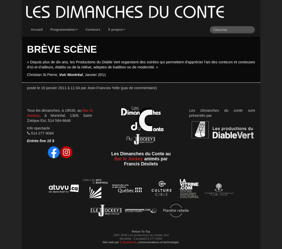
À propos (116, 29)
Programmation (64, 29)
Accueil (37, 29)
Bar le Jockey (128, 158)
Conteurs (92, 29)
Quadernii (128, 242)
